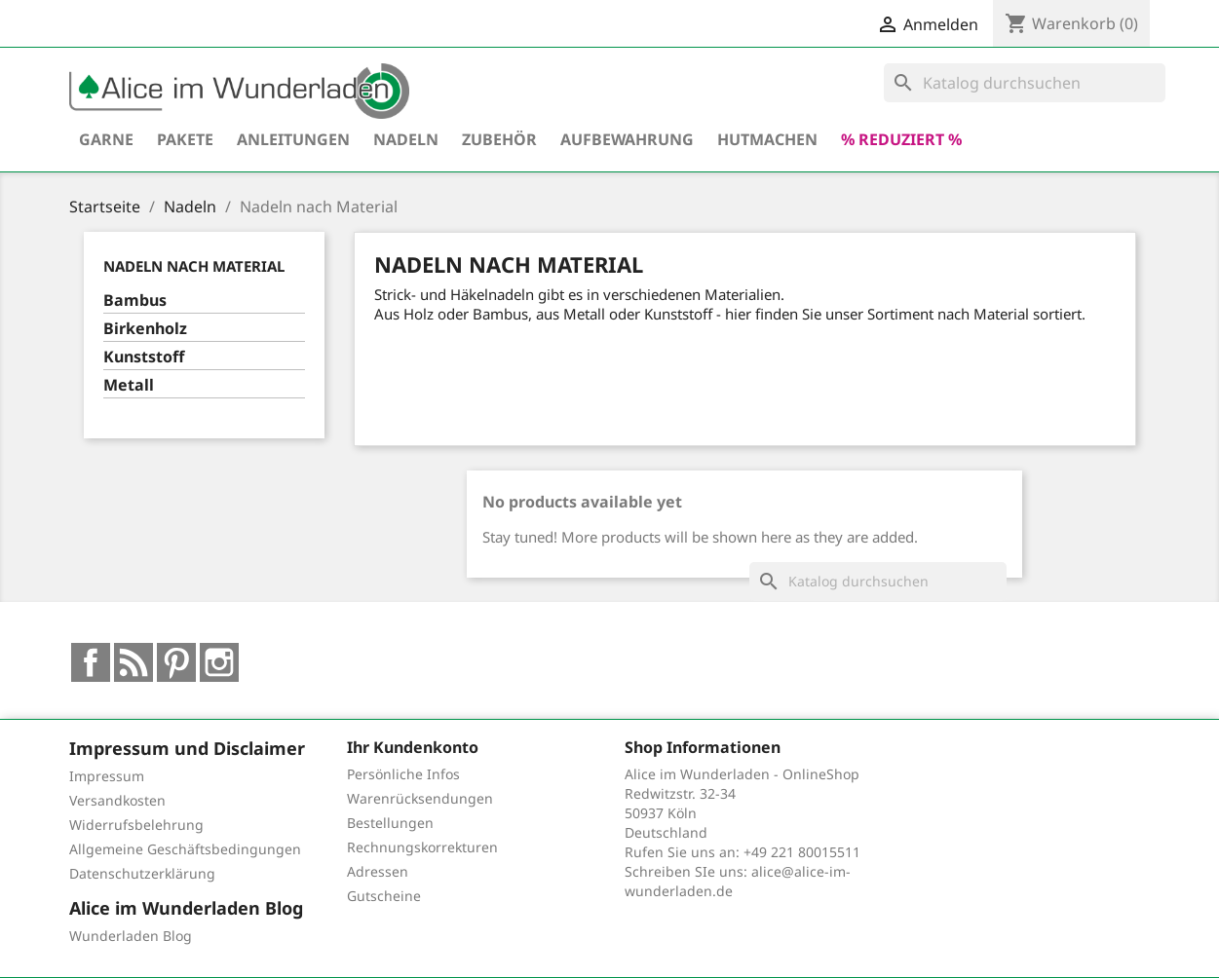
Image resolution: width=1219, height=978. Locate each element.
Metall (128, 385)
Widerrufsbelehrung (136, 824)
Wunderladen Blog (130, 935)
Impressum (106, 776)
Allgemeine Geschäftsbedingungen (185, 849)
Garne (106, 139)
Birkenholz (145, 329)
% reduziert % (901, 139)
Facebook (90, 662)
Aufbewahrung (627, 139)
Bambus (135, 300)
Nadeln (405, 139)
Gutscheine (384, 895)
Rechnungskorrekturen (422, 847)
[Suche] (1024, 82)
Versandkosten (117, 800)
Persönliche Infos (403, 774)
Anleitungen (293, 139)
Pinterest (176, 662)
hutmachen (767, 139)
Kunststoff (143, 357)
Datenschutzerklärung (142, 873)
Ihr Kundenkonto (412, 747)
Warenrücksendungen (420, 798)
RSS (133, 662)
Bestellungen (390, 822)
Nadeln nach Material (194, 266)
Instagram (219, 662)
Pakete (185, 139)
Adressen (377, 871)
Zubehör (499, 139)
